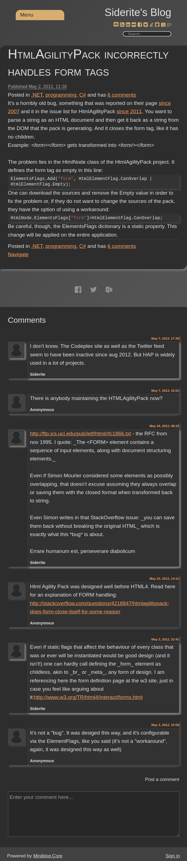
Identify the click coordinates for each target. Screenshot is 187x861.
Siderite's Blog (138, 12)
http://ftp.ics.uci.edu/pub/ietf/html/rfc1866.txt (80, 433)
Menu (26, 15)
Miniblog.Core (47, 856)
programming (61, 95)
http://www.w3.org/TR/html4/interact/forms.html (88, 697)
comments (122, 95)
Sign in (172, 856)
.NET (36, 95)
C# (82, 95)
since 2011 (129, 111)
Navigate (18, 254)
